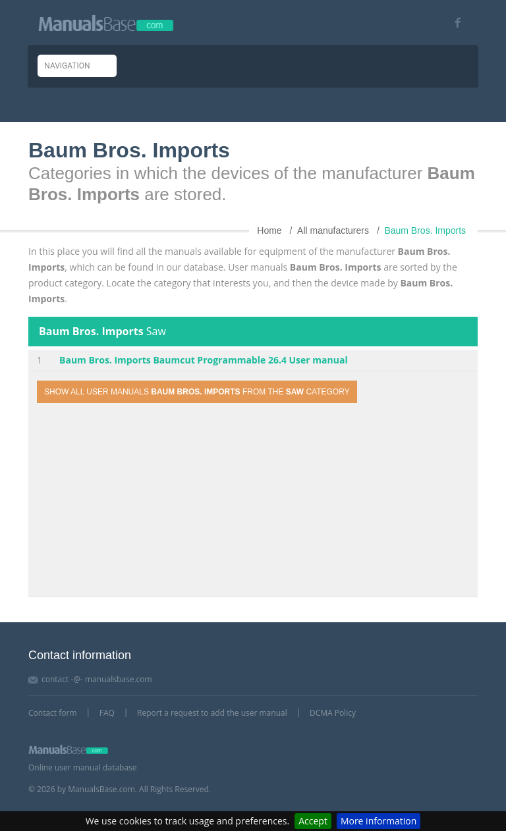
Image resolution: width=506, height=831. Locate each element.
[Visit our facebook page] (453, 22)
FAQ (107, 712)
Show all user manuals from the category (197, 391)
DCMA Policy (333, 712)
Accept (312, 821)
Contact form (52, 712)
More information (378, 821)
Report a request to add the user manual (212, 712)
